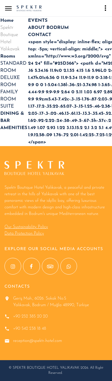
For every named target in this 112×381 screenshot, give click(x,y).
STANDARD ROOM (13, 67)
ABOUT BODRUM (48, 27)
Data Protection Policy (24, 233)
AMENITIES (13, 128)
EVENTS (37, 20)
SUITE (7, 106)
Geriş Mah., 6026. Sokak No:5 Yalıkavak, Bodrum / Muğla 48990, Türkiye (51, 301)
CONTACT (39, 34)
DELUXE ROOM (10, 81)
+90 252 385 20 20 (30, 316)
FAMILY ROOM (9, 96)
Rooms (7, 56)
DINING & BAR (12, 117)
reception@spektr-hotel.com (37, 341)
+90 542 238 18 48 (29, 328)
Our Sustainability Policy (26, 227)
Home (7, 20)
